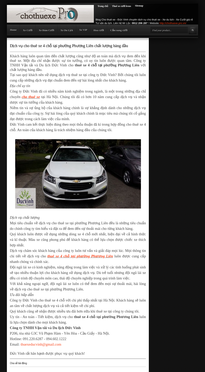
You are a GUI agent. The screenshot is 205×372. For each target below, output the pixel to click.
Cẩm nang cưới (119, 30)
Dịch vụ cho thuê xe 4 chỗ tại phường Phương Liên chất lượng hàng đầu (69, 46)
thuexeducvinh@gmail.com (40, 344)
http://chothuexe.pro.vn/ (172, 23)
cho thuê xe (31, 97)
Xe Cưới (27, 30)
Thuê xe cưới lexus (121, 6)
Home (13, 29)
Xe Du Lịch (67, 30)
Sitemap (139, 5)
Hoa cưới (99, 30)
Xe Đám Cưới (46, 30)
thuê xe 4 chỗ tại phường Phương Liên (80, 256)
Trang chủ (103, 6)
